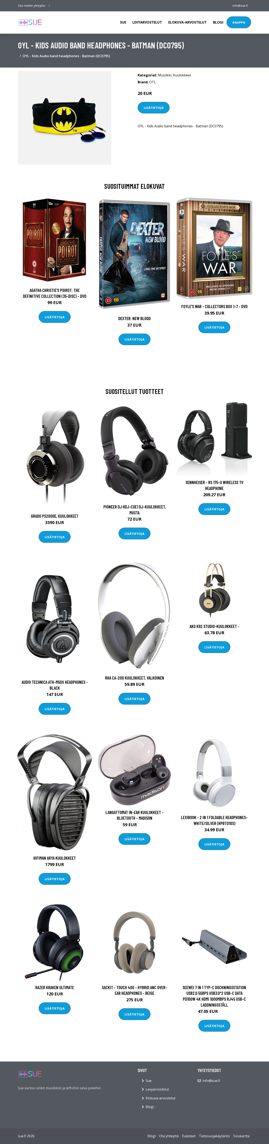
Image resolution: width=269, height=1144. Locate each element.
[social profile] (49, 6)
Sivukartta (241, 1136)
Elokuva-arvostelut (187, 22)
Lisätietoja (154, 107)
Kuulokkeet (182, 75)
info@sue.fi (240, 6)
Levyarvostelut (147, 22)
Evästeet (188, 1136)
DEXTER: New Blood (134, 318)
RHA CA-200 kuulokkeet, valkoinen (134, 677)
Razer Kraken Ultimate (54, 987)
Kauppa (239, 22)
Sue (123, 22)
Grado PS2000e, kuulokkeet (54, 516)
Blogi (218, 22)
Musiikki (164, 75)
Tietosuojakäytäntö (214, 1136)
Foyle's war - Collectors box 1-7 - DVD (214, 306)
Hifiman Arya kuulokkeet (54, 858)
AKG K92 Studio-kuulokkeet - (214, 626)
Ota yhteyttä (169, 1136)
